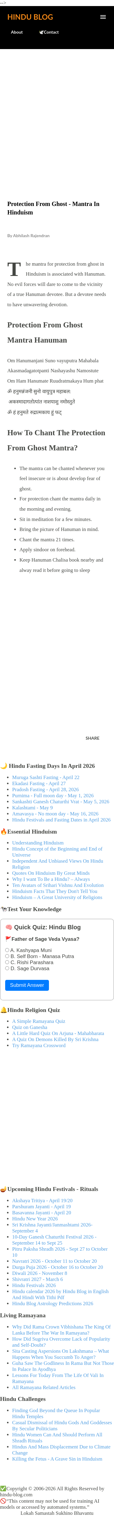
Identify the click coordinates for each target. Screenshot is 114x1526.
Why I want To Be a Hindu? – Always (51, 879)
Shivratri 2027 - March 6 (37, 1279)
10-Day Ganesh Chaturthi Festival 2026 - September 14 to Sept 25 (54, 1240)
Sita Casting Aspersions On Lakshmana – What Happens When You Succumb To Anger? (60, 1354)
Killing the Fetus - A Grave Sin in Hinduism (57, 1459)
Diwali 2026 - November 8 (39, 1273)
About (13, 32)
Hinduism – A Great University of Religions (57, 897)
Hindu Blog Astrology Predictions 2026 (52, 1303)
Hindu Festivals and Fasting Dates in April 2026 (61, 820)
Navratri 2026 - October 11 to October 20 (54, 1261)
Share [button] (92, 738)
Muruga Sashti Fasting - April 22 (45, 777)
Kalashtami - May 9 (32, 808)
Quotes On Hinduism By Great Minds (51, 873)
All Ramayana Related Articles (43, 1387)
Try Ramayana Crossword (39, 1045)
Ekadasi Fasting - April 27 (39, 783)
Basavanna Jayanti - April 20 (41, 1213)
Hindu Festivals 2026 (34, 1285)
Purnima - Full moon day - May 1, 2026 (53, 795)
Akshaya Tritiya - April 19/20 (42, 1200)
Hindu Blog (30, 16)
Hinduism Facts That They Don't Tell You (54, 891)
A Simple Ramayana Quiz (38, 1021)
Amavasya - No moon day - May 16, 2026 (55, 814)
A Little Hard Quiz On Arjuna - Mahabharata (58, 1033)
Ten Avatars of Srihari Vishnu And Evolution (58, 885)
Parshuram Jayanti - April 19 (41, 1206)
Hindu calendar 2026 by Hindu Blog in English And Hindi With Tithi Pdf (60, 1294)
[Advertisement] (57, 112)
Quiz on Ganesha (29, 1027)
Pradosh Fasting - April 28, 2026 (45, 789)
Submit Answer (27, 985)
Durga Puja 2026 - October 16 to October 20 (57, 1267)
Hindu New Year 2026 (35, 1219)
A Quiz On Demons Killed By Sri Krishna (55, 1039)
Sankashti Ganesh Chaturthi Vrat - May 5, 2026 (60, 801)
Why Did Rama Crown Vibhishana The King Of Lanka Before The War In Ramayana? (61, 1330)
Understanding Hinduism (38, 843)
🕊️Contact (45, 32)
